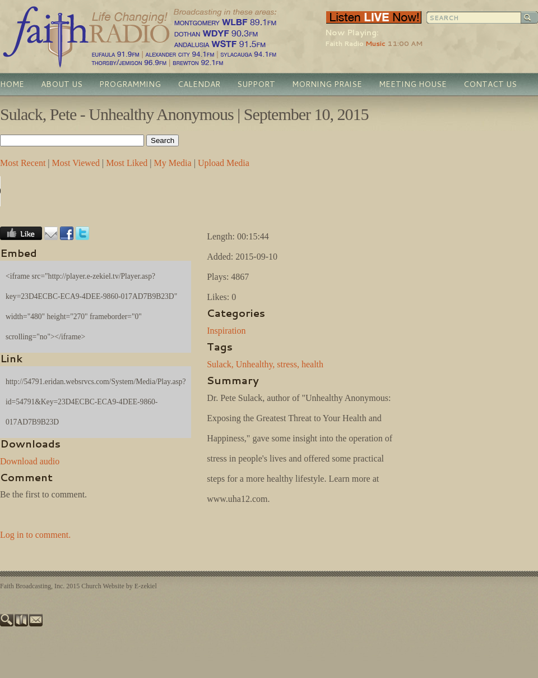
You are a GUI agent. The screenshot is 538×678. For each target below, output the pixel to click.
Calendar (199, 84)
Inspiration (226, 330)
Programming (130, 84)
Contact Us (490, 84)
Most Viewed (76, 163)
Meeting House (413, 84)
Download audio (29, 461)
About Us (61, 84)
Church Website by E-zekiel (118, 586)
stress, (288, 364)
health (312, 364)
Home (12, 84)
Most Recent (22, 163)
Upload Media (223, 163)
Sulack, (220, 364)
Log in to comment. (35, 534)
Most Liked (126, 163)
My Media (173, 163)
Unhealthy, (255, 364)
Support (256, 84)
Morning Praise (327, 84)
